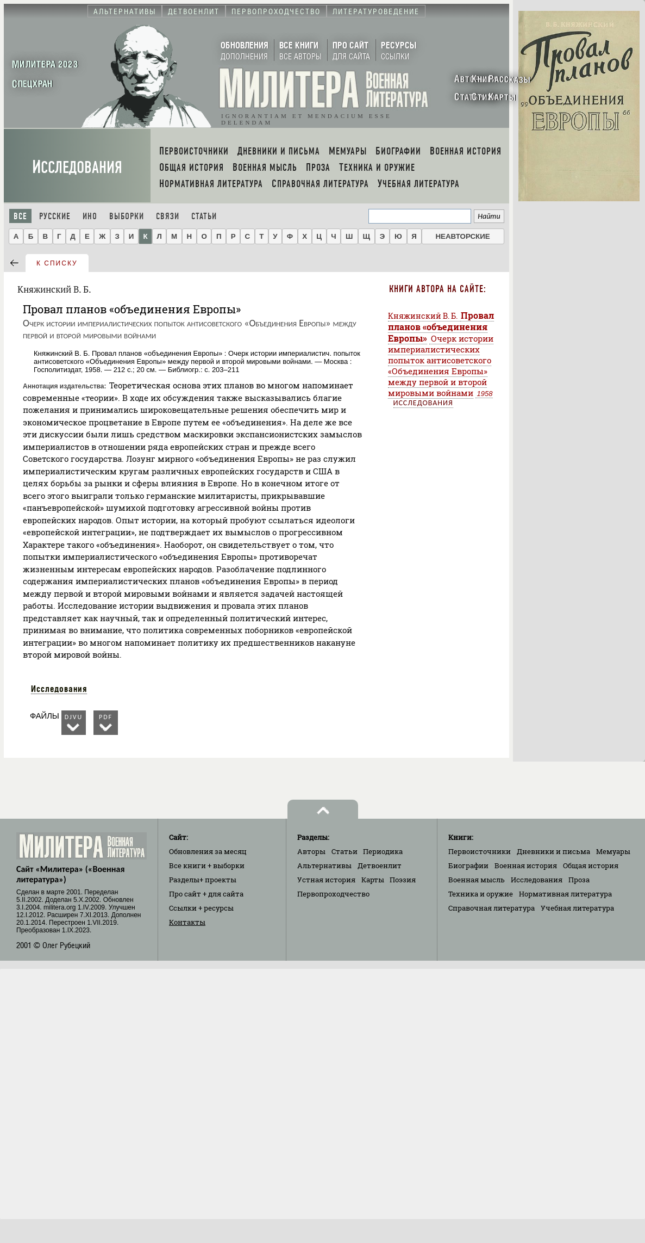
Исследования (77, 167)
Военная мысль (476, 880)
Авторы (311, 851)
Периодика (383, 851)
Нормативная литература (565, 894)
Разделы (202, 880)
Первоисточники (479, 851)
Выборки (126, 216)
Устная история (326, 880)
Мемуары (613, 851)
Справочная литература (491, 908)
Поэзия (403, 880)
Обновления (208, 851)
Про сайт (206, 894)
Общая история (590, 865)
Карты (372, 880)
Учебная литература (577, 908)
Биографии (468, 865)
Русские (55, 216)
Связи (167, 216)
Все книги (207, 865)
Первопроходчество (333, 894)
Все (20, 216)
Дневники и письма (553, 851)
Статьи (204, 216)
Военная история (525, 865)
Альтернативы (324, 865)
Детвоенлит (380, 865)
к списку (57, 263)
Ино (90, 216)
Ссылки (201, 908)
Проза (579, 880)
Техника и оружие (480, 894)
